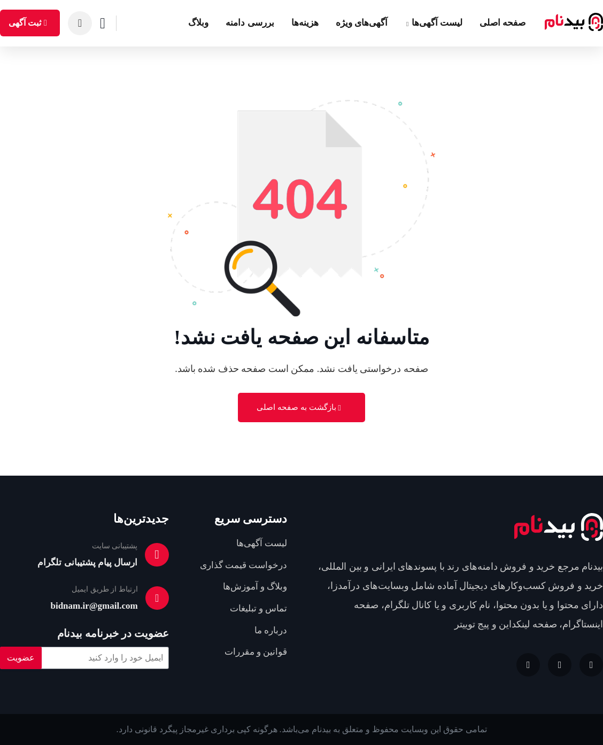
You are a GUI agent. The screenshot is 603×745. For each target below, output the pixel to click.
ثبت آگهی (29, 22)
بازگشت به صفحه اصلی (299, 407)
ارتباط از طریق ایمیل (105, 589)
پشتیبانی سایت (115, 546)
